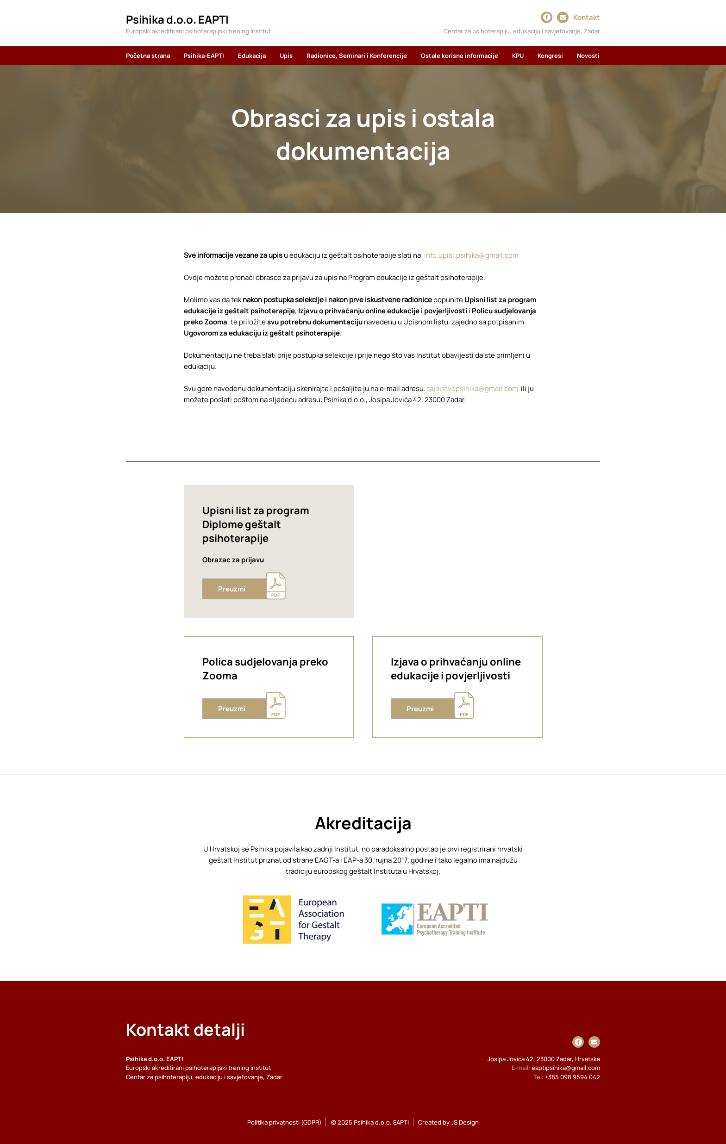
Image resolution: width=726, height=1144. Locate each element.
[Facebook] (547, 17)
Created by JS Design (448, 1122)
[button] (204, 55)
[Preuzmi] (243, 588)
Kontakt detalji (185, 1029)
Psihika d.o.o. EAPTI (177, 19)
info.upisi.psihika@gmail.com (471, 255)
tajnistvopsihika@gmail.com (472, 388)
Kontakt (586, 17)
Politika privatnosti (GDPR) (284, 1122)
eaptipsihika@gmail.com (566, 1067)
